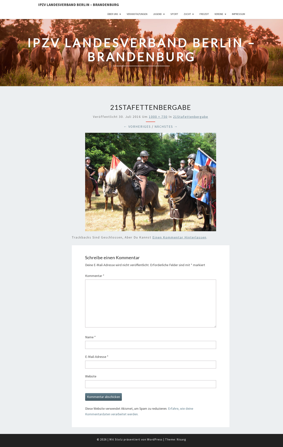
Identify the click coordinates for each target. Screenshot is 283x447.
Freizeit (204, 14)
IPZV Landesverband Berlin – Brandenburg (78, 4)
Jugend (157, 14)
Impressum (238, 14)
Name (90, 337)
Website (90, 376)
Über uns (112, 14)
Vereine (218, 14)
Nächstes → (166, 126)
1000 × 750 (158, 117)
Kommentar (94, 276)
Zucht (187, 14)
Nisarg (181, 439)
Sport (174, 14)
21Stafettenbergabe (190, 117)
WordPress (154, 439)
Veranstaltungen (137, 14)
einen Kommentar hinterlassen (179, 237)
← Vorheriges (137, 126)
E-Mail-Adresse (96, 357)
